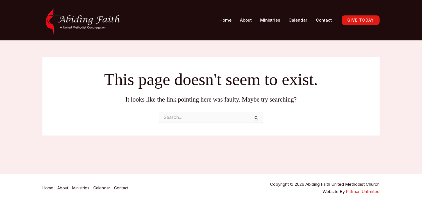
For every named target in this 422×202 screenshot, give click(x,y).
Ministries (270, 20)
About (246, 20)
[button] (361, 20)
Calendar (298, 20)
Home (225, 20)
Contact (324, 20)
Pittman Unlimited (363, 191)
